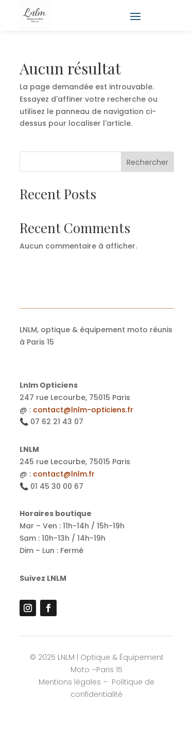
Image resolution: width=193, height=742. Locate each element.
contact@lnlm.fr (64, 474)
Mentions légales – (74, 682)
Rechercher (147, 162)
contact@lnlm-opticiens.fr (83, 410)
